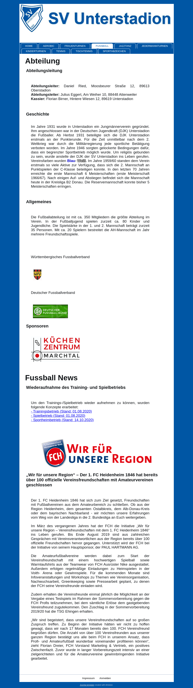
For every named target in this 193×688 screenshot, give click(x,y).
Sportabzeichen (114, 51)
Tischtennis (84, 51)
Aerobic (49, 45)
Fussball (102, 45)
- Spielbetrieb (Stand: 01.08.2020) (58, 416)
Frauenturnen (75, 45)
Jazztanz (125, 45)
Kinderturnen (36, 51)
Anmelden (105, 678)
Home (29, 45)
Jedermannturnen (155, 45)
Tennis (61, 51)
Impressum (88, 678)
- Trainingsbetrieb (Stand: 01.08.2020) (61, 411)
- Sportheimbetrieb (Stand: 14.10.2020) (62, 420)
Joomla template (87, 685)
